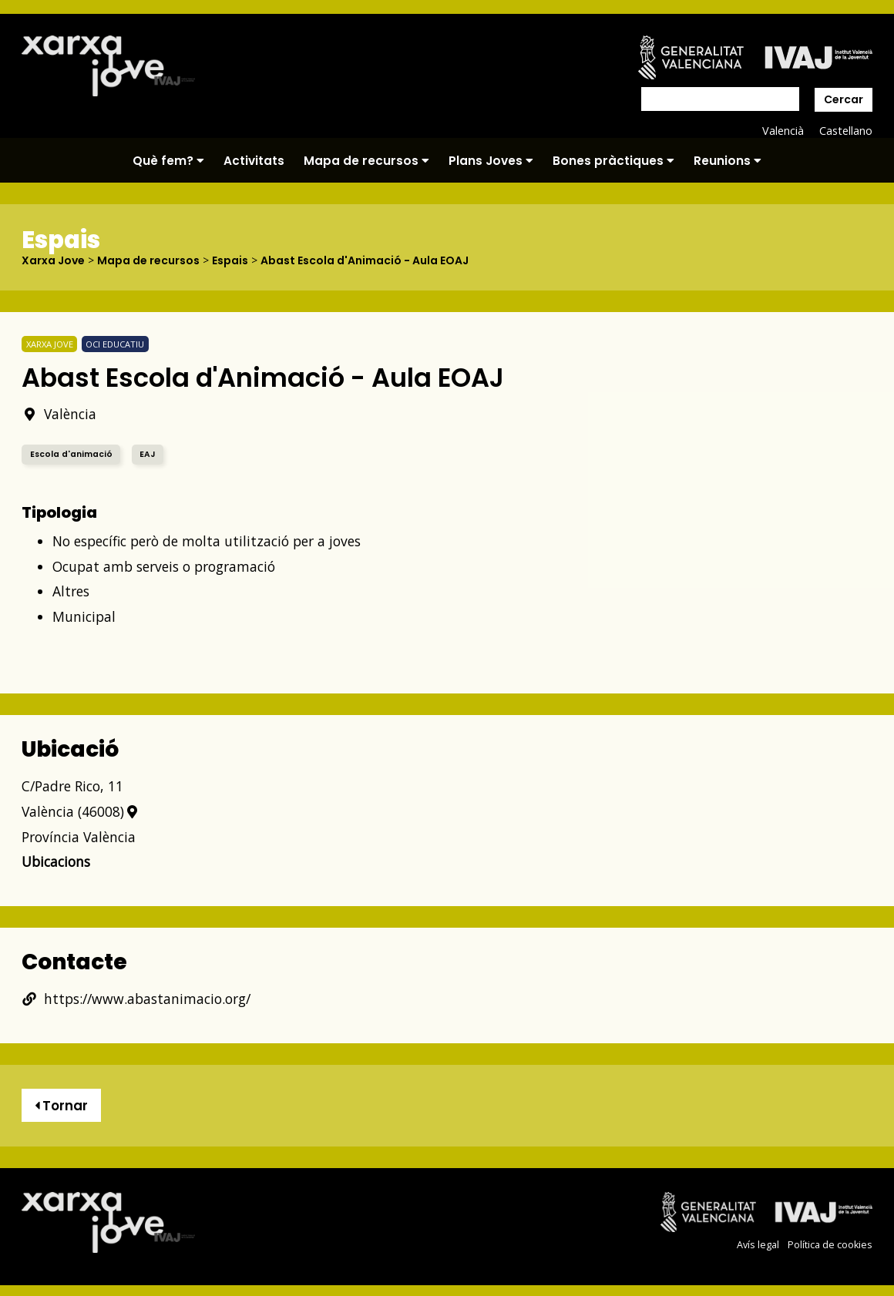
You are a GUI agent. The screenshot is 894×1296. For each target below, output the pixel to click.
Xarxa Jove (53, 260)
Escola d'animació (71, 454)
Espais (230, 260)
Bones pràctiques (613, 161)
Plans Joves (491, 161)
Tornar (61, 1105)
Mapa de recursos (366, 161)
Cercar (843, 99)
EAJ (147, 454)
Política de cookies (830, 1244)
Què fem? (168, 161)
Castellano (845, 130)
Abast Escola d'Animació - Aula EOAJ (364, 260)
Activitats (254, 161)
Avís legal (758, 1244)
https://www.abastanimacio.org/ (136, 998)
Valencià (783, 130)
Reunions (727, 161)
